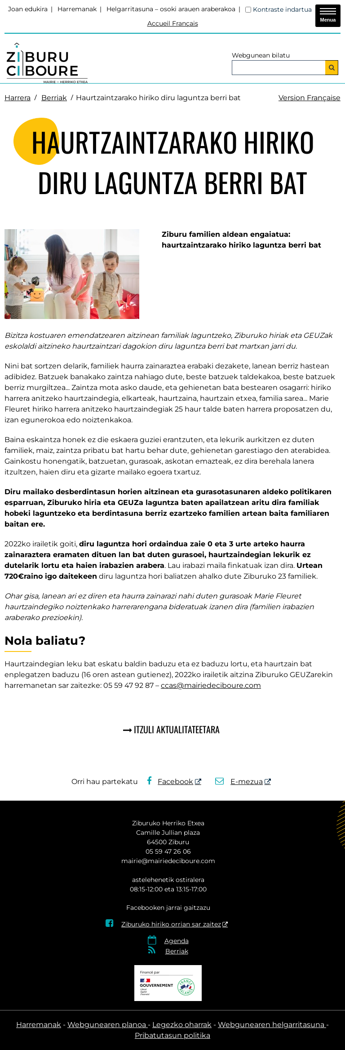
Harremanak (77, 9)
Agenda (176, 941)
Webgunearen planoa (107, 1024)
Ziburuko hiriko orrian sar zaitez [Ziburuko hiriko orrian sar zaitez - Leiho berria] (163, 924)
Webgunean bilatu (261, 55)
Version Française (310, 97)
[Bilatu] (331, 67)
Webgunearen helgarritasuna (272, 1024)
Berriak (54, 97)
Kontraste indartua (282, 9)
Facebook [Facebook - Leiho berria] (170, 781)
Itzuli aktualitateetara (177, 729)
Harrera (17, 97)
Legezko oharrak (182, 1024)
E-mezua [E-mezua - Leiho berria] (239, 781)
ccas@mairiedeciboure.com (211, 685)
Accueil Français (172, 23)
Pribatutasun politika (172, 1035)
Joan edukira (28, 9)
